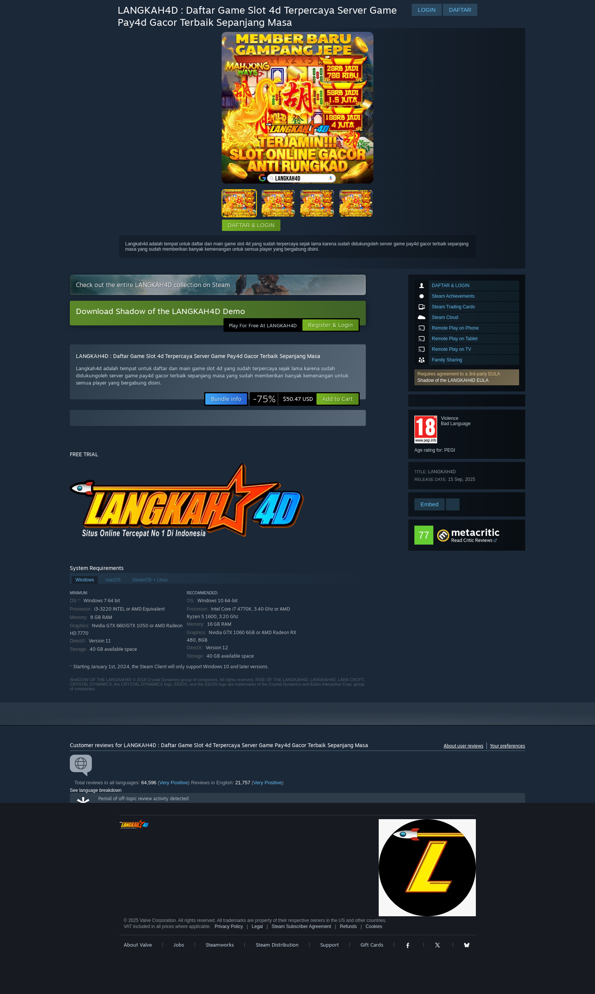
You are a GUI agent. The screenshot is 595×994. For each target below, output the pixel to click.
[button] (466, 377)
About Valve (138, 945)
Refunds (348, 926)
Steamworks (220, 945)
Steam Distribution (277, 945)
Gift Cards (371, 945)
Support (329, 945)
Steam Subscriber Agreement (301, 926)
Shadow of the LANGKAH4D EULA (452, 380)
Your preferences (507, 746)
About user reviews (463, 746)
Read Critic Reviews (472, 540)
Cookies (374, 926)
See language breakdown (95, 790)
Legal (257, 926)
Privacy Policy (228, 926)
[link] (282, 399)
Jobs (178, 945)
